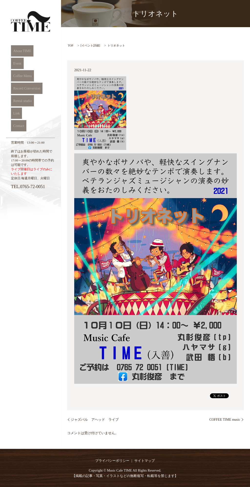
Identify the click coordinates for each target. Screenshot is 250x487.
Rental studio (21, 101)
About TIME (20, 51)
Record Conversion (25, 88)
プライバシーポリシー (112, 461)
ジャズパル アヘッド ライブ (95, 419)
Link (14, 113)
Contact (16, 126)
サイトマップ (144, 461)
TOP (70, 45)
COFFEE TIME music (224, 419)
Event (15, 63)
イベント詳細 (90, 45)
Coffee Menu (20, 76)
